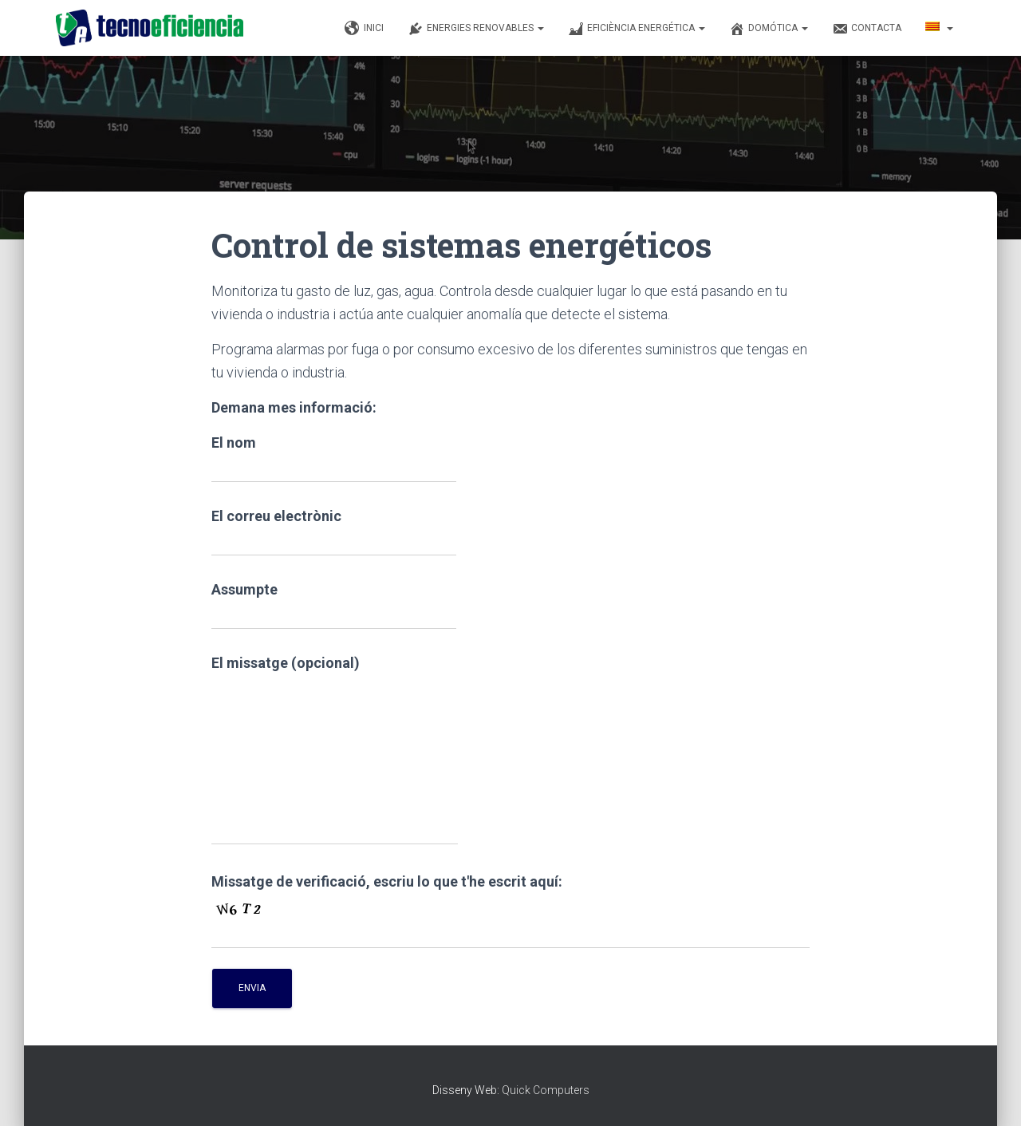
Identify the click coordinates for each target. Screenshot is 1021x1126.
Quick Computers (545, 1090)
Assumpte (333, 605)
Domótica (768, 29)
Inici (364, 29)
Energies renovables (476, 29)
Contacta (866, 29)
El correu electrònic (333, 532)
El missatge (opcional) (334, 749)
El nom (333, 458)
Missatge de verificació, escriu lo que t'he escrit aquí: (386, 881)
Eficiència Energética (636, 29)
